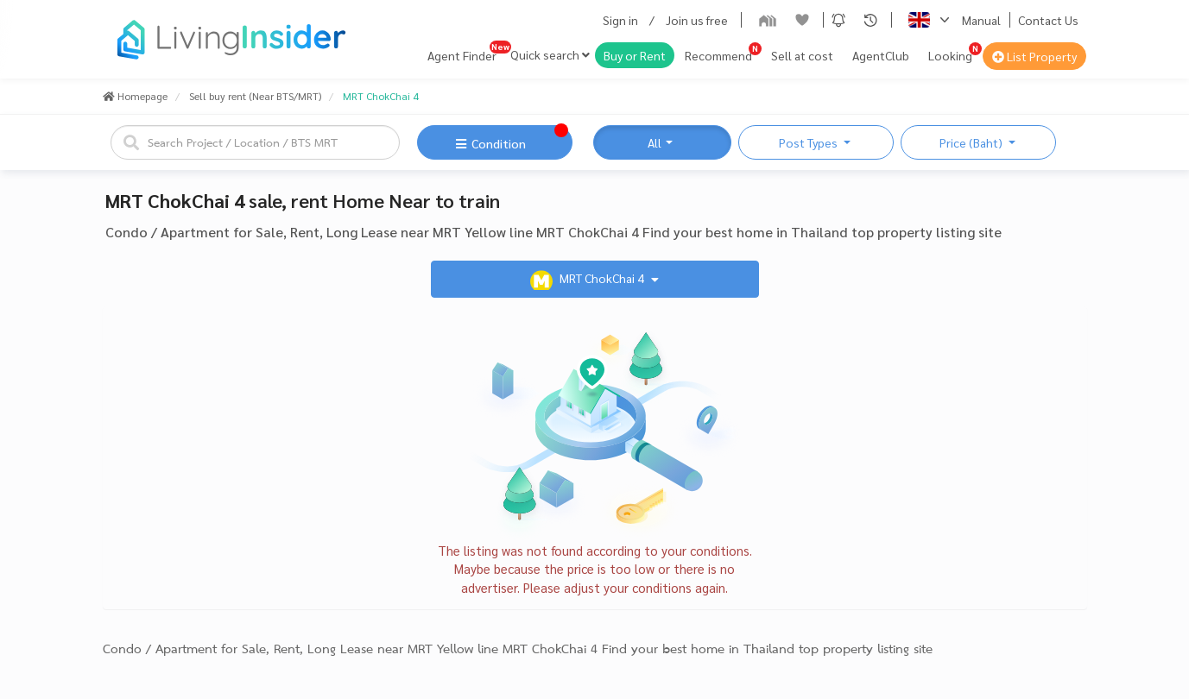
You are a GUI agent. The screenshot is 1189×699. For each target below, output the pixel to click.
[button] (838, 19)
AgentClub (880, 55)
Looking (950, 55)
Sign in (620, 20)
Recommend (718, 55)
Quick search (550, 54)
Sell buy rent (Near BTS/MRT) (255, 96)
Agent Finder (461, 55)
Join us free (697, 20)
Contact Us (1048, 20)
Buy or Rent (635, 55)
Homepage (135, 96)
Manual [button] (981, 20)
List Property (1034, 56)
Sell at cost (802, 55)
